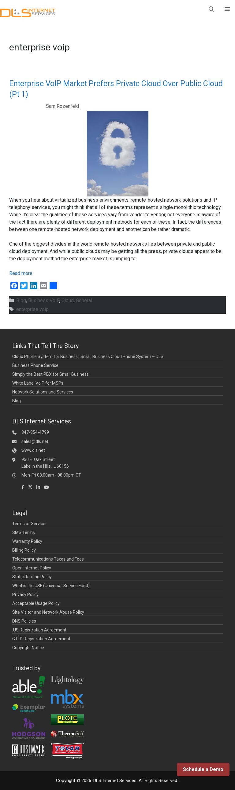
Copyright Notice (28, 647)
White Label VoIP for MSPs (37, 383)
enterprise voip (32, 309)
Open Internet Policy (31, 567)
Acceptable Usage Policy (36, 603)
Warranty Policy (27, 541)
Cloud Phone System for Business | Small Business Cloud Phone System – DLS (87, 356)
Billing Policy (24, 550)
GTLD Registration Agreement (41, 638)
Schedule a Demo (203, 769)
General (84, 300)
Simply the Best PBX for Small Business (50, 374)
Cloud (68, 300)
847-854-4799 (35, 432)
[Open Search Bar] (211, 9)
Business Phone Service (35, 365)
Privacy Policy (25, 594)
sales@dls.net (34, 441)
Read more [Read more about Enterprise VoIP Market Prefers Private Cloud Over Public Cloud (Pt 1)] (20, 273)
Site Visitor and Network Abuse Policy (48, 612)
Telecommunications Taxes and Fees (48, 559)
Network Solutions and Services (42, 392)
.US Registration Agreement (39, 629)
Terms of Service (28, 523)
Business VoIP (43, 300)
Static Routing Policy (32, 576)
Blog (21, 300)
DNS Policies (24, 621)
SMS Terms (23, 532)
